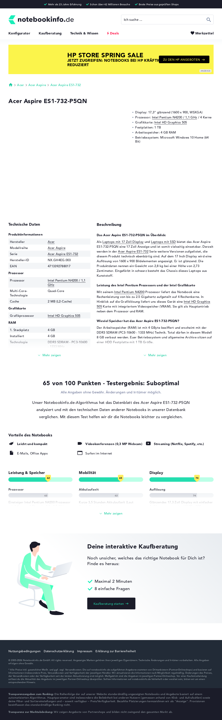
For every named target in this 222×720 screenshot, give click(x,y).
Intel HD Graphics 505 (170, 122)
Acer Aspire (37, 85)
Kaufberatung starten (109, 604)
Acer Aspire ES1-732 (65, 85)
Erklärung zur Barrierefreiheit (115, 651)
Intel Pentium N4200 (129, 292)
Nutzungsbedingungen (24, 651)
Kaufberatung (50, 33)
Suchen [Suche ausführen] (208, 19)
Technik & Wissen (84, 33)
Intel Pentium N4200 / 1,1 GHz (174, 117)
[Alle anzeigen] (111, 514)
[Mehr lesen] (49, 355)
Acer (20, 85)
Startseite (10, 84)
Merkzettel (204, 33)
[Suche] (167, 19)
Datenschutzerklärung (59, 651)
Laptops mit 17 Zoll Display (123, 242)
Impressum (84, 651)
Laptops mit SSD (163, 242)
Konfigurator (19, 33)
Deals (114, 33)
